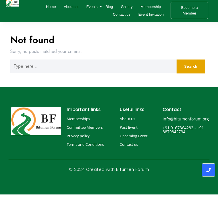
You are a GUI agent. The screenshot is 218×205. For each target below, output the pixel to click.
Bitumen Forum (132, 169)
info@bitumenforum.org (186, 119)
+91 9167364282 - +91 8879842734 (183, 129)
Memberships (78, 118)
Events (92, 7)
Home (51, 7)
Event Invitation (151, 14)
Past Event (129, 127)
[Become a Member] (190, 10)
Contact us (121, 14)
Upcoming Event (134, 135)
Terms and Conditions (85, 144)
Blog (109, 7)
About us (71, 7)
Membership (151, 7)
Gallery (127, 7)
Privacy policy (78, 135)
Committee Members (85, 127)
